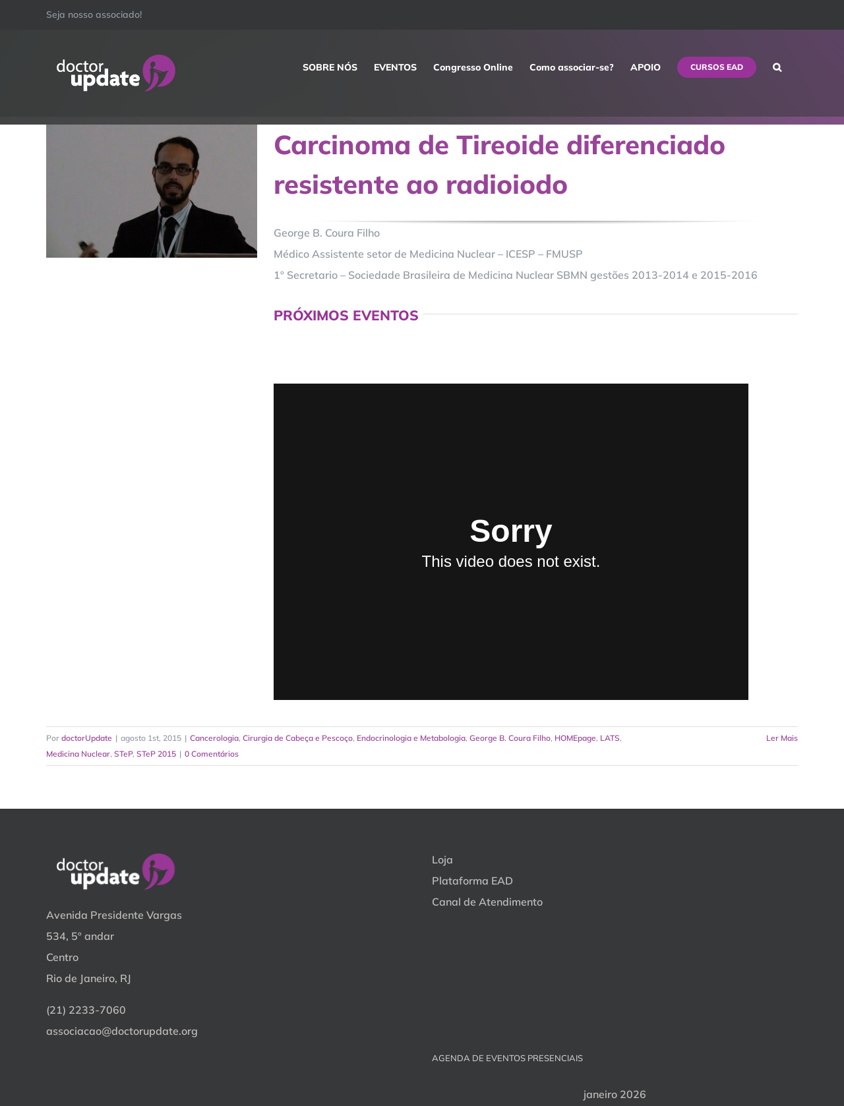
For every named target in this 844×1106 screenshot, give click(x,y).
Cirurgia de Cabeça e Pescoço (298, 738)
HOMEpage (575, 738)
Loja (442, 859)
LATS (610, 738)
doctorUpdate (86, 738)
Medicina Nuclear (78, 754)
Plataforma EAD (472, 880)
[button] (777, 67)
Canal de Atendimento (487, 901)
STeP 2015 (156, 754)
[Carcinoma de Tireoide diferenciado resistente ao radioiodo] (151, 191)
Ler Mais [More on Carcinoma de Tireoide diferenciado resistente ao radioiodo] (782, 738)
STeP (123, 754)
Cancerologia (214, 738)
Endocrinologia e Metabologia (411, 738)
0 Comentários (212, 754)
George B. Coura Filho (510, 738)
